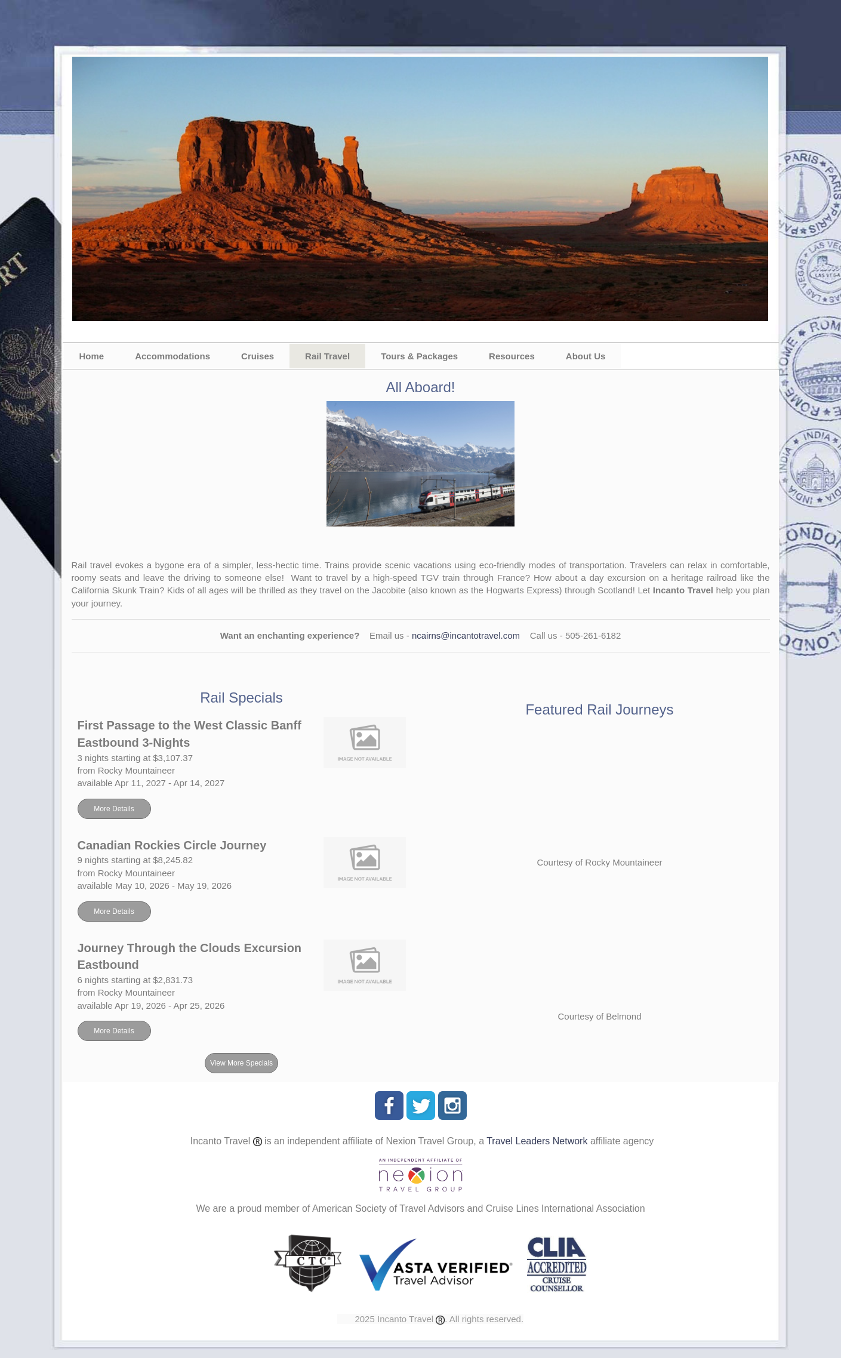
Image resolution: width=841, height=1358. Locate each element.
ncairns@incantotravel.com (466, 635)
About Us (586, 356)
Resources (512, 356)
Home (91, 356)
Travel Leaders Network (536, 1141)
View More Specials (241, 1063)
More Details (114, 809)
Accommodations (172, 356)
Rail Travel (327, 356)
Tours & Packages (419, 356)
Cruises (257, 356)
